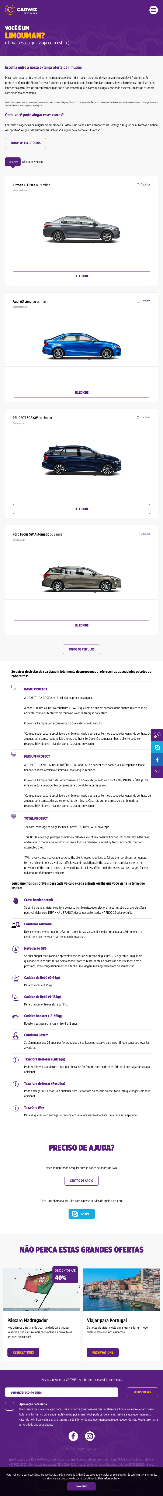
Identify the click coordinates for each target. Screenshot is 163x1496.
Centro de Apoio (81, 1181)
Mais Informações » (108, 1478)
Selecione (82, 276)
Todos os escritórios (26, 143)
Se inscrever (142, 1390)
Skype (85, 1214)
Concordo (81, 1486)
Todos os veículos (81, 649)
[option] (81, 222)
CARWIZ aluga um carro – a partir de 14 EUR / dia (21, 10)
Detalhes (145, 184)
